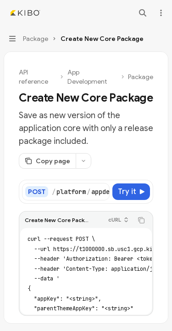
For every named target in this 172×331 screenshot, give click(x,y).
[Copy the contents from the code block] (141, 218)
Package (140, 77)
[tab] (33, 268)
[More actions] (160, 12)
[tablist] (76, 269)
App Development (87, 77)
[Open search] (142, 13)
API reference (33, 77)
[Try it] (131, 191)
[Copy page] (47, 161)
